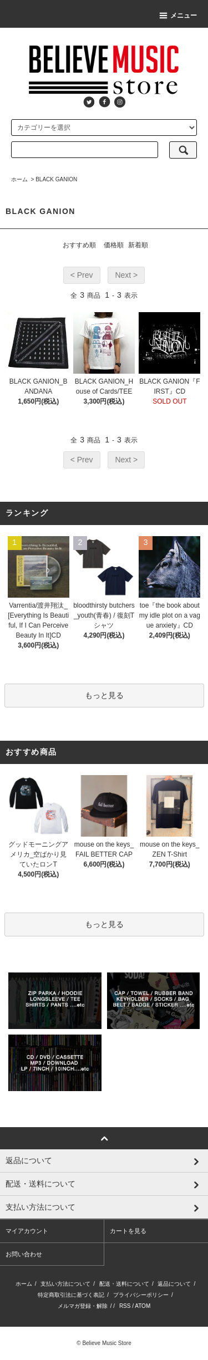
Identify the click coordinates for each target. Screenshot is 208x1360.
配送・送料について (124, 1284)
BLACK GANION (56, 179)
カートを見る (128, 1230)
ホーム (19, 179)
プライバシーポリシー (141, 1295)
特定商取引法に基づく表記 (71, 1295)
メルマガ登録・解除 (83, 1306)
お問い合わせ (24, 1254)
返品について (174, 1284)
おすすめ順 (79, 245)
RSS (125, 1306)
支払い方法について (65, 1284)
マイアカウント (27, 1230)
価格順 (114, 245)
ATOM (142, 1306)
